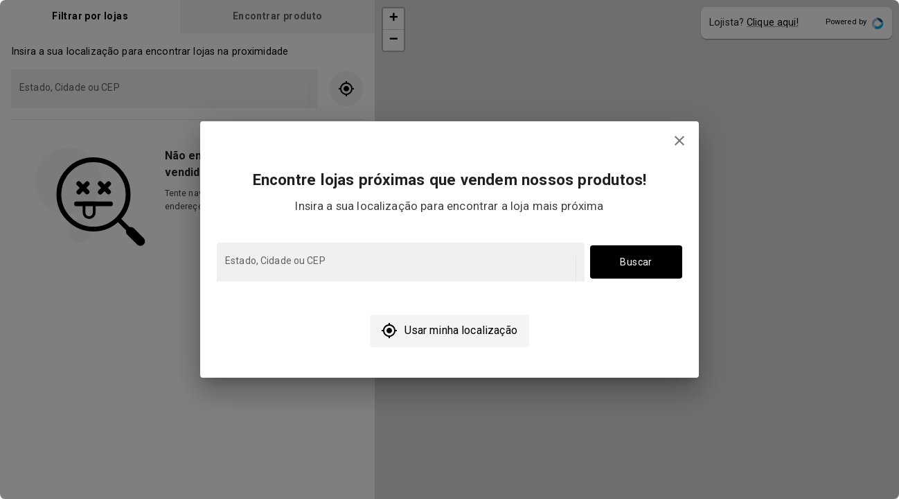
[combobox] (399, 268)
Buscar (636, 262)
